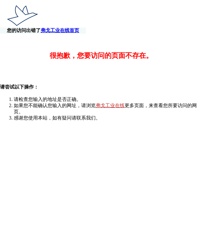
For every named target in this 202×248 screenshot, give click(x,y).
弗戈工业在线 (110, 99)
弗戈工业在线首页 (176, 16)
